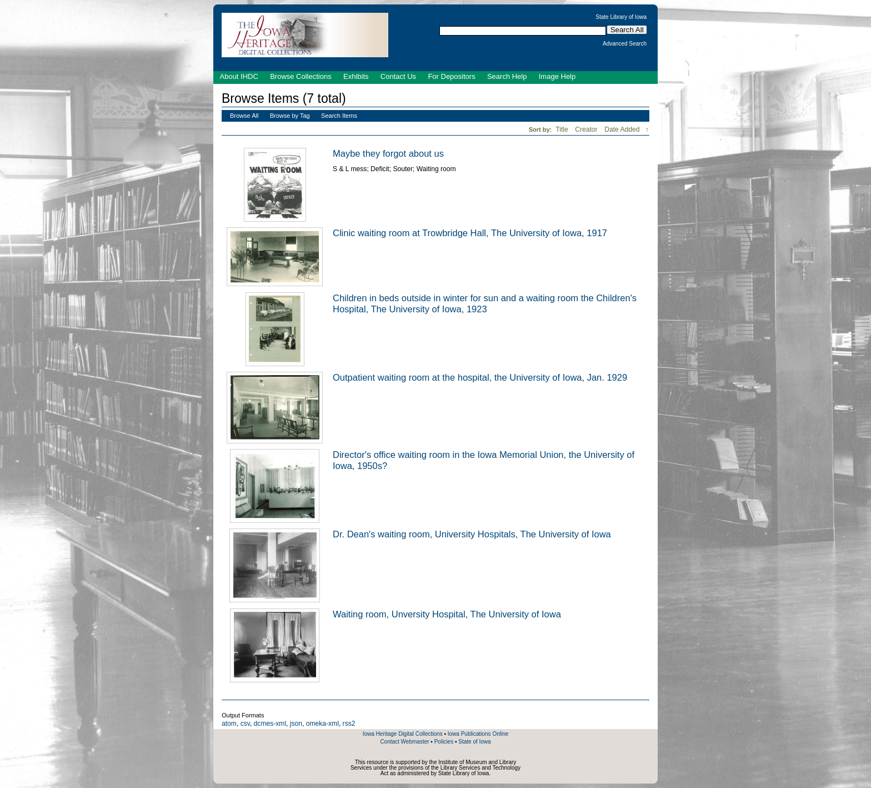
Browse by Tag (290, 115)
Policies (443, 742)
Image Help (557, 76)
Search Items (339, 115)
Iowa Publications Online (478, 734)
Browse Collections (301, 76)
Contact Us (398, 76)
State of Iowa (474, 742)
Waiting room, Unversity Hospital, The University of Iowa (447, 614)
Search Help (507, 76)
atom (229, 723)
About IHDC (239, 76)
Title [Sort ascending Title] (562, 129)
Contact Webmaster (404, 742)
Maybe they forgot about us (388, 153)
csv (245, 723)
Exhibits (356, 76)
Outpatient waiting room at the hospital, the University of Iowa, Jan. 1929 (480, 377)
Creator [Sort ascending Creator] (587, 129)
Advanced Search (625, 44)
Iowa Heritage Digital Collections (403, 734)
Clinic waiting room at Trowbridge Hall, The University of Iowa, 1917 (470, 233)
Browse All (244, 115)
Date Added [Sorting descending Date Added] (623, 129)
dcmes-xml (270, 723)
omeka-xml (322, 723)
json (296, 723)
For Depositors (451, 76)
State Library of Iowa (621, 17)
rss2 (349, 723)
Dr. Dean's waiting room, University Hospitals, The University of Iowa (472, 534)
